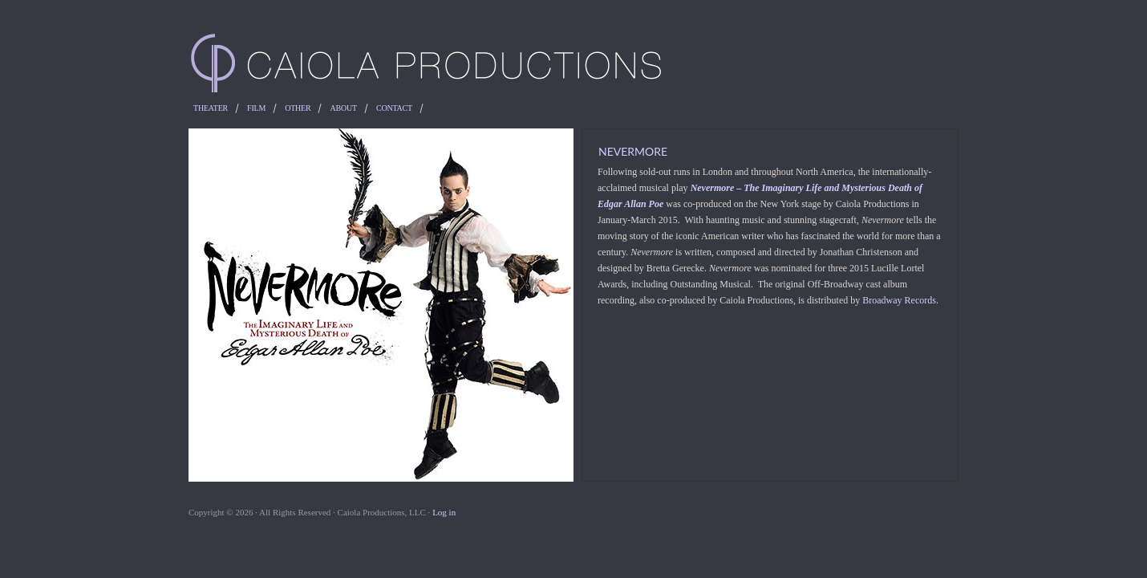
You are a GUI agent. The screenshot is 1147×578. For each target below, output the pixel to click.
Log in (444, 512)
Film (256, 108)
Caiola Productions (573, 64)
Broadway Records (899, 300)
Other (297, 108)
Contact (394, 108)
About (343, 108)
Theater (210, 108)
